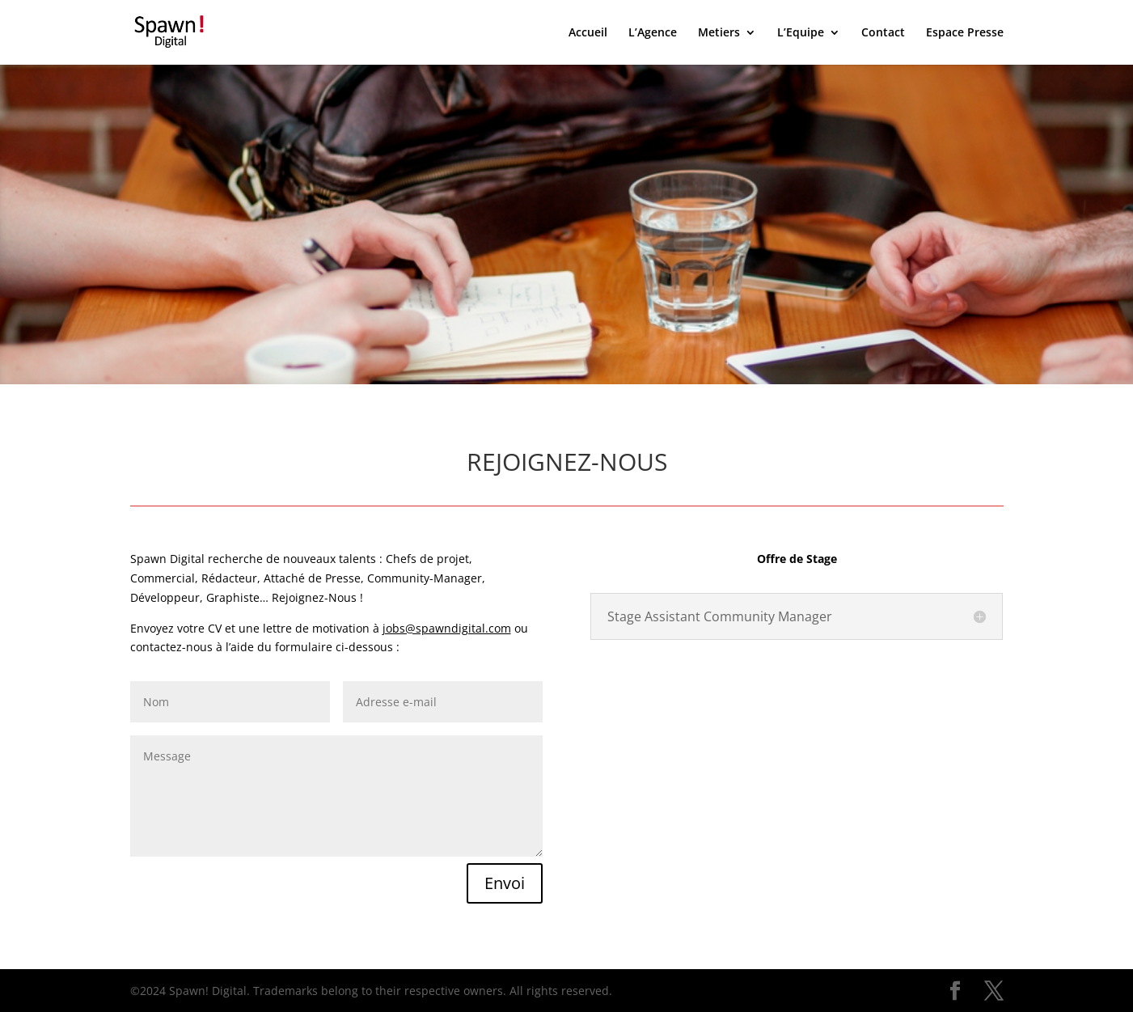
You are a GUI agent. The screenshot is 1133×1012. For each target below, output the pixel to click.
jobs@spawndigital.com (447, 628)
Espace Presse (965, 33)
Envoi (504, 883)
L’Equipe (800, 33)
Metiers (719, 33)
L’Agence (652, 33)
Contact (883, 33)
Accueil (588, 33)
